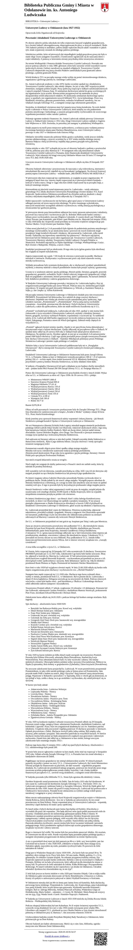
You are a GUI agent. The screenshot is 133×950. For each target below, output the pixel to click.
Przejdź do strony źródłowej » (57, 936)
